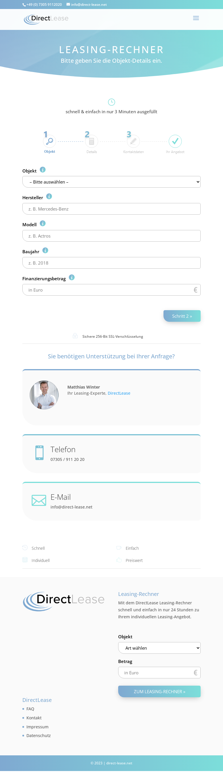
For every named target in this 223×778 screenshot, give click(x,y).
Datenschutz (38, 735)
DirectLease (119, 393)
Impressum (37, 727)
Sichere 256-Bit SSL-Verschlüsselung (112, 336)
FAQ (30, 708)
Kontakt (34, 717)
